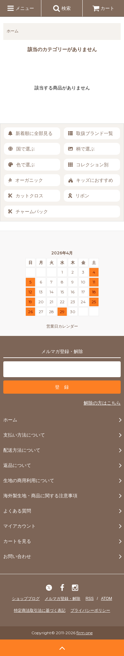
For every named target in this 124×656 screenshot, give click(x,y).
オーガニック (25, 180)
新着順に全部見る (30, 133)
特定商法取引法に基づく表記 (39, 610)
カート (103, 8)
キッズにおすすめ (90, 180)
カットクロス (25, 195)
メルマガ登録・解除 (62, 598)
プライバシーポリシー (90, 610)
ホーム (13, 31)
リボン (78, 195)
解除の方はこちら (102, 403)
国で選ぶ (21, 148)
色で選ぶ (21, 164)
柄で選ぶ (81, 148)
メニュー (20, 8)
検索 (62, 8)
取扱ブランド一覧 (90, 133)
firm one (84, 632)
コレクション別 (88, 164)
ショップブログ (26, 598)
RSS (90, 598)
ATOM (106, 598)
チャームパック (28, 211)
